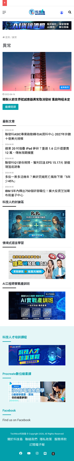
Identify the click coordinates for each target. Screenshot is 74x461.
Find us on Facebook (16, 420)
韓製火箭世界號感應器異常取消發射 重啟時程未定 (36, 99)
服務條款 (60, 439)
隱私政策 (46, 439)
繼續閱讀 (10, 107)
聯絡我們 (31, 439)
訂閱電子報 (37, 444)
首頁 (6, 37)
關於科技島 (15, 439)
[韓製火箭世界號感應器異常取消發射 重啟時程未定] (37, 71)
